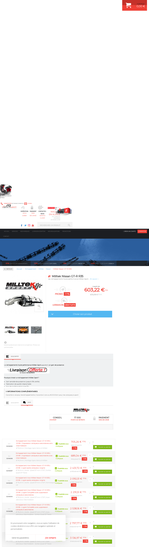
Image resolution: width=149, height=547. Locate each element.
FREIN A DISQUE (85, 482)
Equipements (47, 482)
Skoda (9, 173)
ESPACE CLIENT (119, 452)
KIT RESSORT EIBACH (87, 472)
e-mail (58, 3)
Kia (8, 138)
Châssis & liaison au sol (52, 465)
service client (81, 15)
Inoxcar (10, 96)
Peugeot (10, 160)
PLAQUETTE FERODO (87, 455)
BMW (9, 119)
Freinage (46, 469)
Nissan (9, 157)
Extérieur (46, 475)
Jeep (8, 135)
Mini (8, 151)
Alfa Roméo (11, 112)
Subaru (9, 176)
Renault (10, 167)
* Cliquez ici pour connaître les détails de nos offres (93, 503)
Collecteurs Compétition (12, 86)
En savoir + (124, 70)
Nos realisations (54, 22)
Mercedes (10, 147)
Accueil (6, 22)
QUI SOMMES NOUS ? (10, 475)
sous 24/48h (46, 15)
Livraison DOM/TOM (38, 22)
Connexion (142, 22)
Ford (8, 125)
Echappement (48, 459)
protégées (98, 427)
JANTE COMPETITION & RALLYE (90, 479)
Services (15, 22)
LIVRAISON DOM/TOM (122, 472)
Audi (8, 115)
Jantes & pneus (48, 472)
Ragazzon (11, 190)
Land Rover (11, 144)
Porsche (10, 163)
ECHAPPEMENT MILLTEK (88, 462)
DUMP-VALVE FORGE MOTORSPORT (92, 475)
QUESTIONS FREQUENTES (123, 475)
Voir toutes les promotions (134, 54)
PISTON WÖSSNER (86, 459)
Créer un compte (130, 22)
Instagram (103, 3)
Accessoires (12, 76)
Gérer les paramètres (20, 538)
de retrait (62, 427)
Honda (9, 128)
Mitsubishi (10, 154)
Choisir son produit (112, 104)
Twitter (100, 3)
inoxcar (74, 54)
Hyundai (10, 131)
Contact (6, 27)
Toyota (9, 180)
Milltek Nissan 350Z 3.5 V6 (45, 396)
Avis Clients (135, 534)
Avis (59, 194)
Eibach (102, 54)
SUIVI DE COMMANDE (122, 465)
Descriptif (45, 147)
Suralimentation (49, 455)
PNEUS (82, 469)
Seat (8, 170)
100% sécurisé (64, 15)
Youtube (107, 3)
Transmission (47, 462)
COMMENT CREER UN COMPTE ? (126, 455)
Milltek (9, 105)
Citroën (9, 122)
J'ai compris (50, 537)
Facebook (96, 3)
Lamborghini (11, 141)
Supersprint (12, 199)
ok (68, 501)
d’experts (25, 427)
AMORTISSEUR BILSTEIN (88, 452)
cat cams (45, 54)
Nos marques (24, 22)
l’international (135, 427)
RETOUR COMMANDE (121, 469)
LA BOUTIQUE (7, 478)
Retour (39, 60)
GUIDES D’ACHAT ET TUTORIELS (125, 479)
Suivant (35, 133)
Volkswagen (11, 183)
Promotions (66, 22)
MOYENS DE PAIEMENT (122, 462)
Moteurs (45, 452)
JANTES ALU (83, 465)
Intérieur (46, 479)
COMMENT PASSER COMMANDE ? (126, 459)
